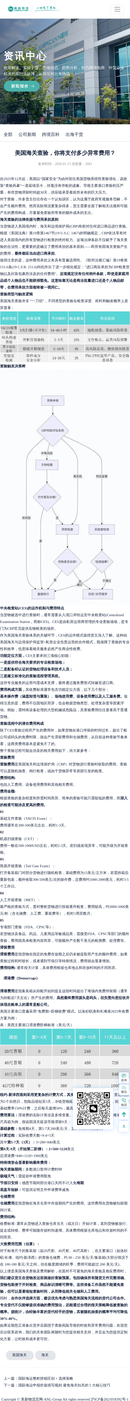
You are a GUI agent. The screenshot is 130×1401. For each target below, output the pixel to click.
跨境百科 (51, 134)
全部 (8, 134)
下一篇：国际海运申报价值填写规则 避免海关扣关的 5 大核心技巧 (57, 1385)
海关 (45, 1355)
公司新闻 (27, 134)
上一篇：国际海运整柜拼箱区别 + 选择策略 (38, 1378)
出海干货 (74, 134)
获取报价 (20, 86)
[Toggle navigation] (117, 9)
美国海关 (19, 1355)
